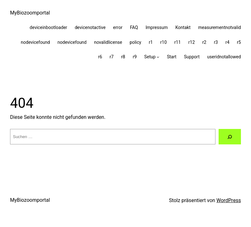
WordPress (228, 200)
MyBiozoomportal (30, 13)
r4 (228, 42)
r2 (204, 42)
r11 (177, 42)
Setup (150, 56)
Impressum (157, 27)
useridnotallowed (224, 56)
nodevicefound (35, 42)
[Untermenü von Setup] (158, 56)
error (118, 27)
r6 (100, 56)
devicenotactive (90, 27)
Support (192, 56)
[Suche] (230, 137)
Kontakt (182, 27)
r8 (123, 56)
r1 (151, 42)
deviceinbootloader (48, 27)
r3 (216, 42)
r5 (239, 42)
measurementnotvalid (219, 27)
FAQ (134, 27)
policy (135, 42)
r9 (135, 56)
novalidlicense (108, 42)
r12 (191, 42)
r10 (163, 42)
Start (171, 56)
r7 (112, 56)
